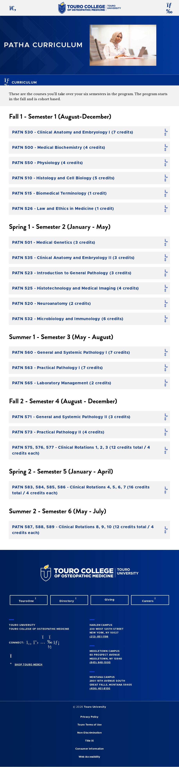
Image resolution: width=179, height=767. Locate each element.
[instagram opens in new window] (42, 642)
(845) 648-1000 (100, 662)
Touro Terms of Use (89, 725)
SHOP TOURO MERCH (28, 664)
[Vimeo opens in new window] (49, 642)
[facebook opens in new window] (28, 643)
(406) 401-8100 (100, 688)
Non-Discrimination (89, 733)
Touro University (95, 707)
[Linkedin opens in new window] (56, 643)
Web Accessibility (89, 757)
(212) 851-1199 (99, 636)
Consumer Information (89, 749)
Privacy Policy (89, 717)
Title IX (89, 741)
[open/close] (166, 132)
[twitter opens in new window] (35, 643)
